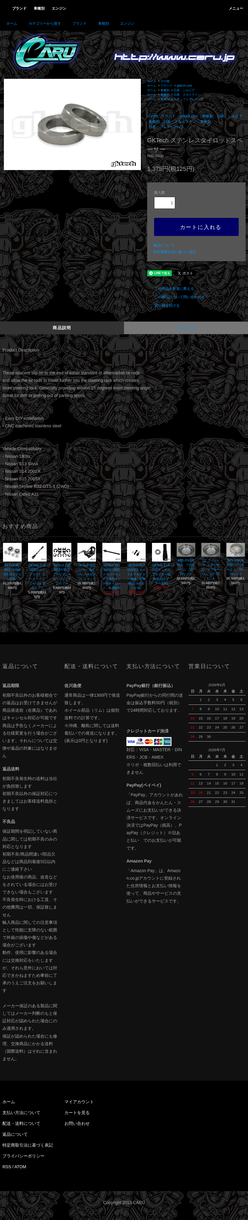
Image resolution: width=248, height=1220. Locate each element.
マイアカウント (79, 1101)
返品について (164, 245)
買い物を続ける (163, 305)
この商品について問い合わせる (176, 297)
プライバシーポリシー (23, 1155)
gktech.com (184, 85)
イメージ (186, 327)
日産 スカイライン (187, 94)
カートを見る (77, 1112)
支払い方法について (21, 1112)
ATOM (20, 1166)
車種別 (100, 23)
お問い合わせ (77, 1123)
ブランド (76, 23)
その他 (164, 81)
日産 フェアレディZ (188, 99)
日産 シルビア (184, 90)
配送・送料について (21, 1123)
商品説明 (62, 327)
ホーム (11, 23)
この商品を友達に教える (170, 288)
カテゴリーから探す (41, 23)
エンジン (124, 23)
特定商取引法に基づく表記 (175, 252)
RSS (6, 1166)
